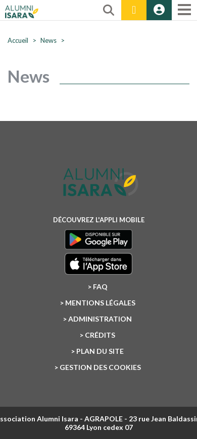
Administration (100, 319)
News (48, 40)
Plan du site (100, 351)
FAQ (100, 286)
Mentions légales (100, 302)
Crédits (100, 335)
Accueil (18, 40)
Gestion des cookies (100, 367)
